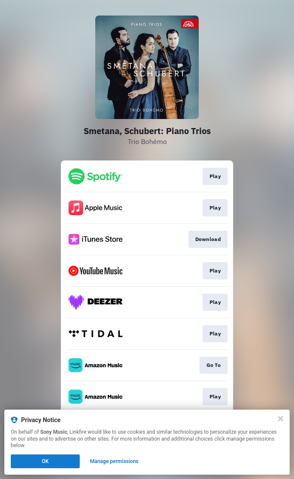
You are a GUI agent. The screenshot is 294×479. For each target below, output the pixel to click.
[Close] (281, 419)
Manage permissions (114, 461)
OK (45, 461)
